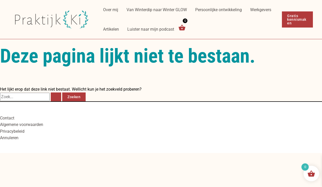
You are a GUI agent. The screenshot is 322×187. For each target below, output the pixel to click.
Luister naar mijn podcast (150, 29)
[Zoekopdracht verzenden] (56, 96)
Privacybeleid (12, 131)
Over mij (110, 9)
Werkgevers (260, 9)
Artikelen (111, 29)
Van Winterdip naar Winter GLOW (157, 9)
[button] (297, 19)
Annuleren (9, 137)
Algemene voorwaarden (21, 124)
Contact (7, 118)
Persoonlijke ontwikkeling (218, 9)
